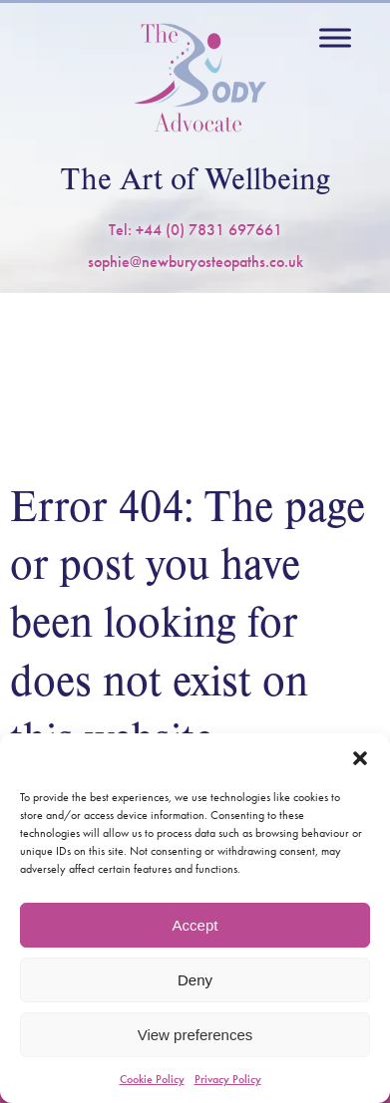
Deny (195, 979)
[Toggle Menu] (335, 37)
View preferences (195, 1034)
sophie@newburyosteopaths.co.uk (195, 261)
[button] (360, 758)
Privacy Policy (228, 1079)
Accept (195, 925)
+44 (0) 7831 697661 (209, 229)
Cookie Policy (152, 1079)
